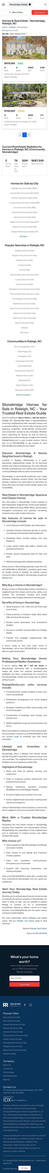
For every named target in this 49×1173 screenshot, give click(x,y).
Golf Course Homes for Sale (24, 318)
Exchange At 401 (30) (24, 361)
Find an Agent (8, 1072)
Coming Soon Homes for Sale (24, 299)
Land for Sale (24, 270)
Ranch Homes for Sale (24, 323)
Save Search (39, 12)
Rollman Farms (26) (24, 375)
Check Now (25, 984)
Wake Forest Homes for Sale (14, 1050)
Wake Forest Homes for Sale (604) (24, 222)
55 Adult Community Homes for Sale (24, 289)
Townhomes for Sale (24, 260)
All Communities (24, 395)
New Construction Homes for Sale (24, 275)
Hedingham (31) (24, 356)
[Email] (24, 978)
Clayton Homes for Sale (12, 1028)
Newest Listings (9, 1054)
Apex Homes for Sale (11, 1017)
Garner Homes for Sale (12, 1039)
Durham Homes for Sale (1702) (24, 198)
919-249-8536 (41, 933)
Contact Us (8, 1069)
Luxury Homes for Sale (24, 279)
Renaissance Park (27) (24, 371)
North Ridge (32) (24, 351)
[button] (3, 4)
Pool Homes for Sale (24, 284)
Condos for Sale (24, 265)
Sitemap (6, 1080)
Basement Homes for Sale (24, 313)
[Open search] (40, 4)
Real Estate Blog (10, 1076)
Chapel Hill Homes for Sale (14, 1024)
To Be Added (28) (24, 366)
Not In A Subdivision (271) (24, 346)
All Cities (24, 236)
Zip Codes (24, 332)
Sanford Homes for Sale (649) (24, 212)
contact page (12, 736)
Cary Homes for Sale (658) (24, 207)
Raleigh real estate (25, 921)
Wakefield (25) (24, 380)
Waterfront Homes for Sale (24, 303)
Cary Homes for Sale (11, 1021)
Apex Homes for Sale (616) (25, 217)
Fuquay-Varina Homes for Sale (15, 1035)
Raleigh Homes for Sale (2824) (24, 188)
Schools (24, 327)
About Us (7, 1065)
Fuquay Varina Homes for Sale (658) (25, 203)
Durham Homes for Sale (13, 1032)
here (10, 578)
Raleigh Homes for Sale (24, 250)
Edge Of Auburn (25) (24, 385)
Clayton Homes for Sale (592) (24, 227)
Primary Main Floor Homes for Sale (24, 294)
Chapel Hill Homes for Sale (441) (24, 231)
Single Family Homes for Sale (24, 255)
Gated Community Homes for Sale (24, 308)
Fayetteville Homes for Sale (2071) (24, 193)
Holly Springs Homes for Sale (15, 1043)
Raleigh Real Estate (38, 928)
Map (24, 1168)
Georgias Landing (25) (24, 390)
